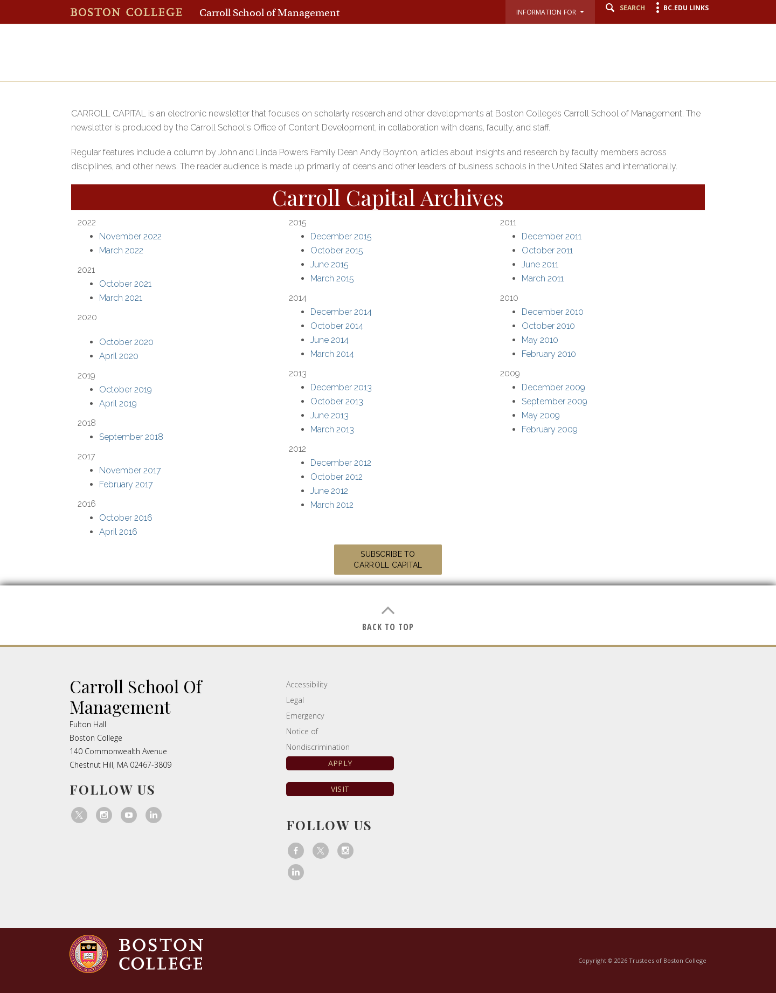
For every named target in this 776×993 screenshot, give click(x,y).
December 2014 (341, 312)
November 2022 (130, 236)
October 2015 (336, 250)
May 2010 (540, 340)
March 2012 (332, 505)
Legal (295, 700)
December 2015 (341, 236)
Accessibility (306, 684)
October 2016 (126, 518)
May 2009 (541, 415)
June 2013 (329, 415)
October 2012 (336, 477)
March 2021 (120, 298)
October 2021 (125, 284)
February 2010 (549, 354)
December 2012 (340, 463)
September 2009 (554, 401)
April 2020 (118, 356)
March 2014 (332, 354)
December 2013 (341, 387)
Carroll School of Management (269, 12)
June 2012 (329, 491)
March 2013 (332, 429)
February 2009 (550, 429)
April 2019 (118, 403)
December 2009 (553, 387)
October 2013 (336, 401)
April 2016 (118, 532)
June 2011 (540, 264)
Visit (340, 789)
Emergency (305, 716)
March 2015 (332, 278)
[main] (388, 358)
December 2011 (551, 236)
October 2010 (548, 326)
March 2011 (543, 278)
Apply (340, 763)
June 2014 (329, 340)
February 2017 (126, 484)
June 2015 (329, 264)
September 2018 (131, 437)
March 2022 (121, 250)
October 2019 (125, 389)
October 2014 (336, 326)
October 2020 (126, 342)
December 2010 (553, 312)
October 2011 (547, 250)
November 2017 (130, 470)
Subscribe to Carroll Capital (388, 559)
